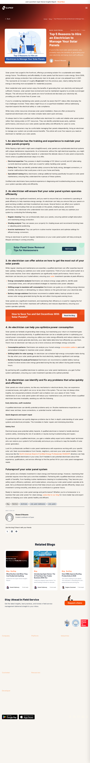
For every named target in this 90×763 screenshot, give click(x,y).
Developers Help (7, 699)
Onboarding (6, 684)
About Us (5, 640)
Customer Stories (37, 684)
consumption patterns (69, 347)
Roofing (63, 662)
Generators (64, 644)
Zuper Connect (36, 651)
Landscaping (65, 651)
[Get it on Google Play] (10, 717)
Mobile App (35, 647)
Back (7, 19)
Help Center (6, 681)
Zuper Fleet (35, 655)
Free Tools (35, 692)
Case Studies (35, 681)
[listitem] (7, 531)
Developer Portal (7, 702)
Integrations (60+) (37, 644)
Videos (33, 699)
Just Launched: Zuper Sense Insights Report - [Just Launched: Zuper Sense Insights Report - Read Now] (45, 2)
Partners (4, 655)
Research (34, 695)
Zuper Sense (35, 666)
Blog (50, 19)
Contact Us (5, 647)
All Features (35, 640)
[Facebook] (70, 717)
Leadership (5, 651)
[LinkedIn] (83, 717)
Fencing (63, 640)
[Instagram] (74, 717)
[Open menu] (86, 7)
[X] (87, 717)
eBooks (33, 688)
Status (4, 706)
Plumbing (64, 659)
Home (45, 19)
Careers (4, 644)
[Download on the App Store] (27, 717)
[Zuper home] (8, 8)
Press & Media (6, 659)
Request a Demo (75, 603)
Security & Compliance (9, 662)
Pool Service (65, 655)
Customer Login (7, 677)
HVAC (63, 647)
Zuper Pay (34, 662)
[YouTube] (78, 717)
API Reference (6, 695)
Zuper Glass (35, 659)
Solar (62, 666)
